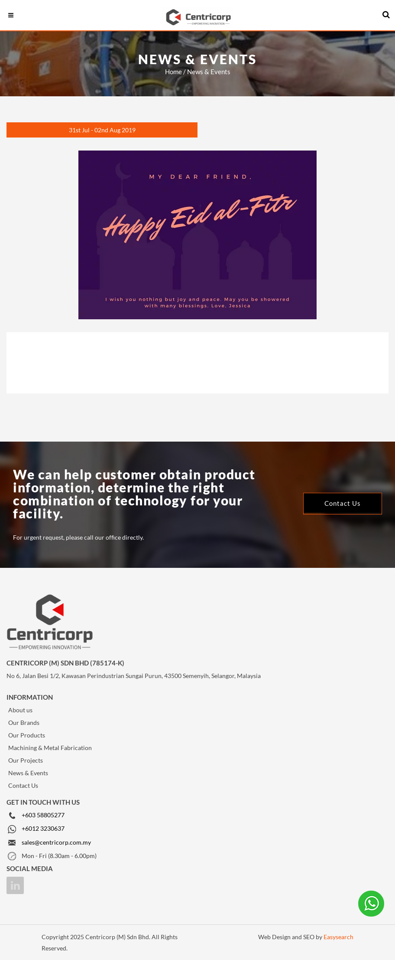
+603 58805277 (43, 815)
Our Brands (23, 722)
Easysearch (338, 936)
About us (20, 710)
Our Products (26, 735)
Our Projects (25, 760)
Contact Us (23, 785)
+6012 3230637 (43, 828)
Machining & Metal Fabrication (50, 747)
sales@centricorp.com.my (56, 842)
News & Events (28, 773)
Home (173, 71)
